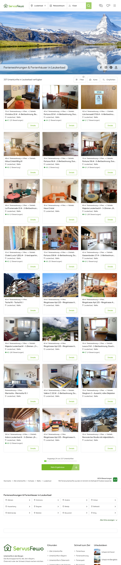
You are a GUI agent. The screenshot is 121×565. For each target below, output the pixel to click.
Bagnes (39, 506)
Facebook (100, 67)
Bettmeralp (12, 513)
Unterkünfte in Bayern (58, 556)
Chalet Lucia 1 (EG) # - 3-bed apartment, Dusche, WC (21, 255)
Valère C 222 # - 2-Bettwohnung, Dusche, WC (60, 393)
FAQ (101, 5)
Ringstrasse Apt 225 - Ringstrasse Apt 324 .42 (60, 346)
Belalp (67, 506)
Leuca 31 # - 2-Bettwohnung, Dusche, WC (99, 346)
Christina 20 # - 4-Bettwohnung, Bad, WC (21, 114)
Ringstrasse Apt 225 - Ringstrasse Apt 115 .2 (60, 437)
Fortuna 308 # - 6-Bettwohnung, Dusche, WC (60, 255)
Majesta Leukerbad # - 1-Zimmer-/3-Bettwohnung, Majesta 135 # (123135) (21, 346)
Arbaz (95, 500)
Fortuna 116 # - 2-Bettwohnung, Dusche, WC (60, 161)
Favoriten (109, 5)
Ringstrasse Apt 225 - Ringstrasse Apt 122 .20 (60, 302)
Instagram (105, 67)
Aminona (39, 500)
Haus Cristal (49, 208)
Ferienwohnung (82, 556)
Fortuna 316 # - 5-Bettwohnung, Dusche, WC (99, 161)
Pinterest (110, 67)
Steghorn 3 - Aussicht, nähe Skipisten (98, 393)
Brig (94, 513)
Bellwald (96, 506)
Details (33, 125)
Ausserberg (12, 506)
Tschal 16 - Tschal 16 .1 (14, 302)
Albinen (10, 500)
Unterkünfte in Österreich (59, 560)
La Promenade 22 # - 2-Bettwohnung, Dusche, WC (21, 208)
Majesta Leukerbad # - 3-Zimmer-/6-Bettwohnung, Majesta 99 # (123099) (99, 208)
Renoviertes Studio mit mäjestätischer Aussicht (99, 437)
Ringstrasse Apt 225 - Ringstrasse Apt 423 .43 (99, 302)
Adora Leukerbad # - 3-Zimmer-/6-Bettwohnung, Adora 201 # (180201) (21, 437)
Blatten (38, 513)
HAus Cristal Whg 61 (13, 161)
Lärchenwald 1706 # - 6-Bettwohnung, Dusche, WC (99, 114)
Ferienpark (80, 560)
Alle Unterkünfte (55, 551)
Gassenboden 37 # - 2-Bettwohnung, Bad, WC (99, 255)
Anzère (67, 500)
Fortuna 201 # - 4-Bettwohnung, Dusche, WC (60, 114)
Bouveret (68, 513)
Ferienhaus (80, 551)
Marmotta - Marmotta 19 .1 (16, 393)
